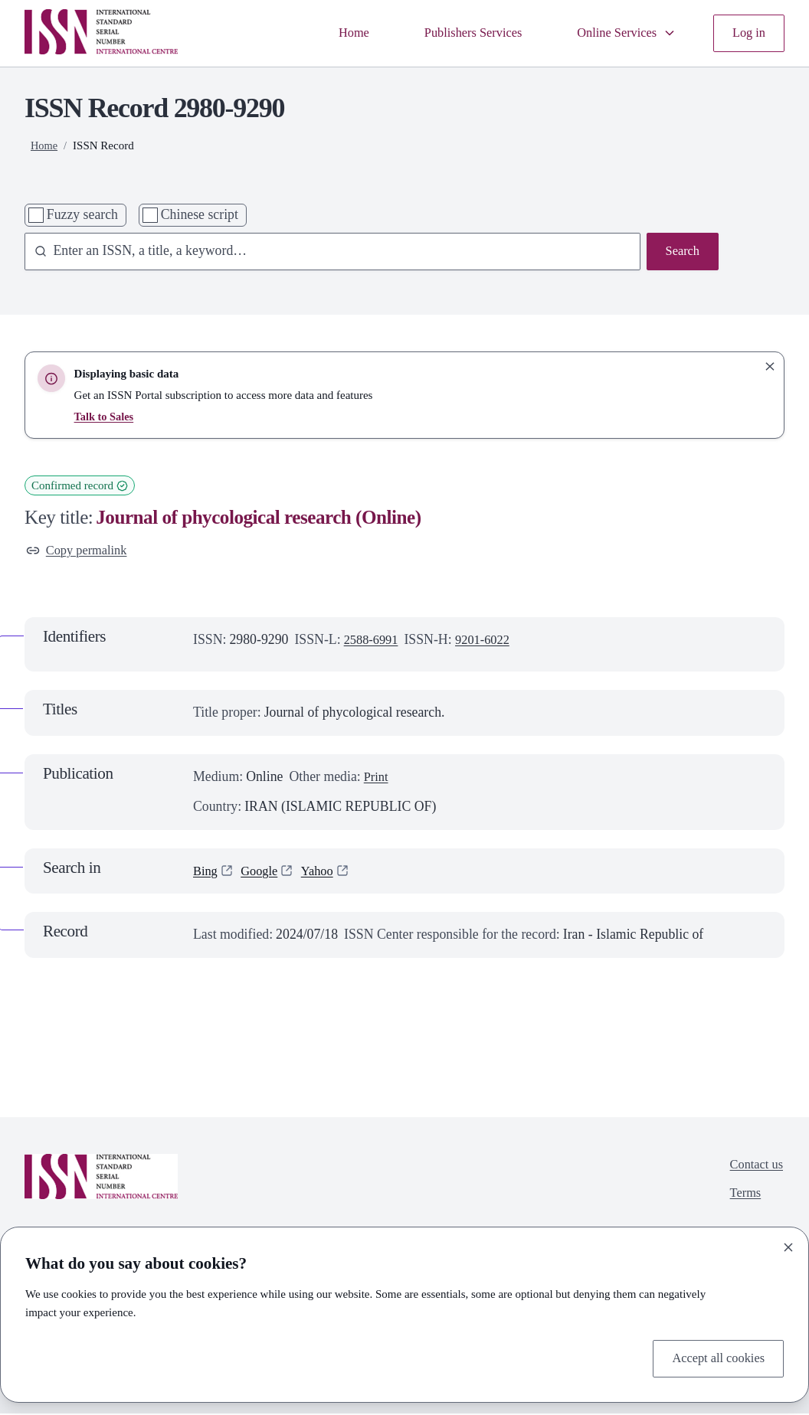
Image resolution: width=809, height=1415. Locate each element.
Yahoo (324, 873)
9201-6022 (489, 641)
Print (377, 778)
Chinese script (199, 214)
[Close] (788, 1245)
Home (333, 33)
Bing (206, 873)
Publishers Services (459, 33)
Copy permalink (80, 551)
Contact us (754, 1167)
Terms (742, 1197)
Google (263, 873)
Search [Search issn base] (681, 252)
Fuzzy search (82, 214)
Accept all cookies (714, 1356)
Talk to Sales (105, 416)
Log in (747, 33)
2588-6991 (373, 641)
